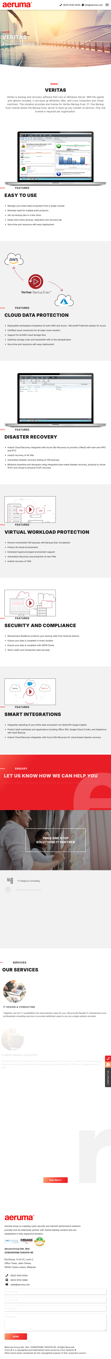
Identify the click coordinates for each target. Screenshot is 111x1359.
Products (19, 44)
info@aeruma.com (94, 5)
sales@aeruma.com (20, 1284)
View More (55, 1180)
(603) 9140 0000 (71, 5)
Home (7, 44)
